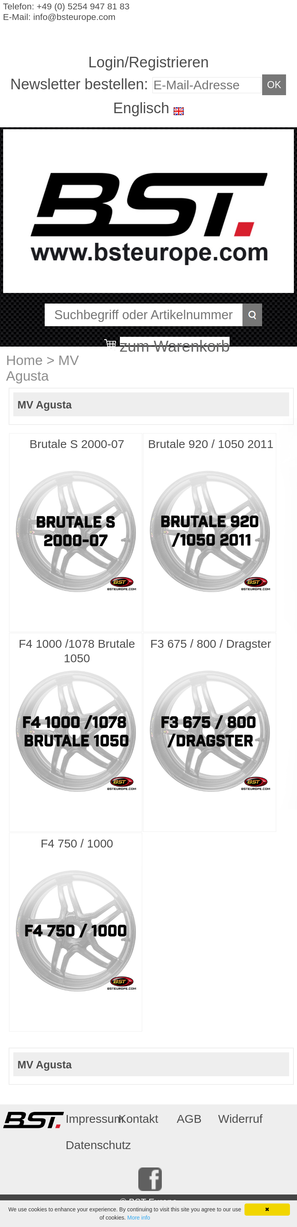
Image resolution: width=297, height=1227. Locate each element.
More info (138, 1217)
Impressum (88, 1118)
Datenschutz (88, 1144)
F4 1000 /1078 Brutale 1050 (77, 651)
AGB (189, 1118)
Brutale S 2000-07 (76, 443)
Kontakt (138, 1118)
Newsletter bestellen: (81, 84)
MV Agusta (42, 367)
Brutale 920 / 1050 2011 (210, 443)
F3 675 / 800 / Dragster (211, 643)
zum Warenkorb (175, 341)
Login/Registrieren (148, 62)
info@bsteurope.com (74, 17)
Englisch (141, 108)
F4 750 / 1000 (77, 843)
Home (24, 360)
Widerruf (240, 1118)
